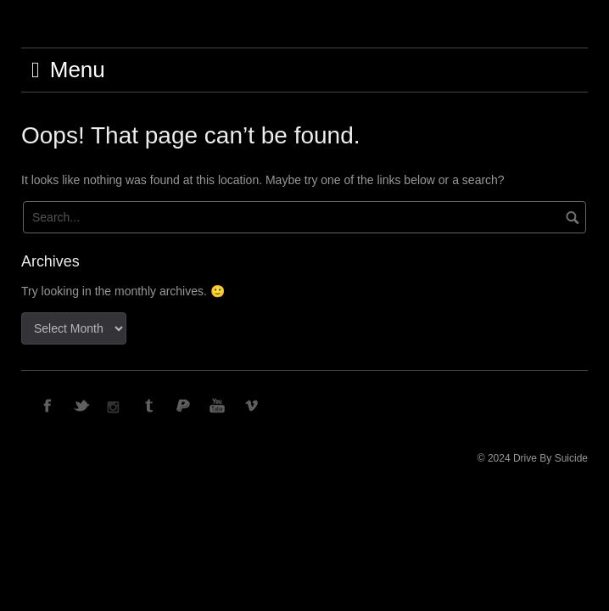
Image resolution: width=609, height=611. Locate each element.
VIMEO (252, 404)
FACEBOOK (48, 404)
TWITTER (82, 404)
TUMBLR (150, 404)
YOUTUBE (218, 404)
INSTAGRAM (116, 404)
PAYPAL (184, 404)
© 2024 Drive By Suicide (533, 458)
